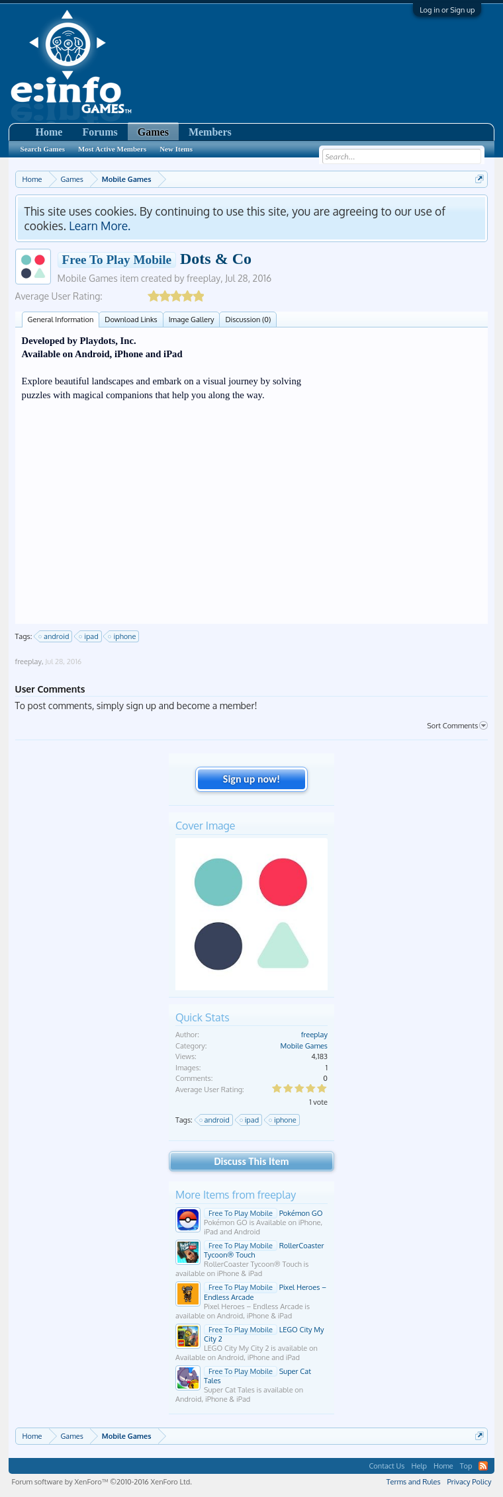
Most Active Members (112, 149)
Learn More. (99, 225)
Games (153, 132)
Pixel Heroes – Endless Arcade (265, 1292)
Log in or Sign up (447, 10)
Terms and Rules (414, 1481)
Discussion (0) (248, 319)
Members (210, 132)
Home (49, 132)
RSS (483, 1466)
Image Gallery (191, 319)
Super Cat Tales (257, 1376)
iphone (122, 636)
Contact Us (386, 1466)
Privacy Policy (469, 1481)
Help (418, 1466)
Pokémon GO (263, 1213)
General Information (61, 319)
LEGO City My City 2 (264, 1334)
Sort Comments (457, 725)
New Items (176, 149)
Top (466, 1466)
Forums (99, 132)
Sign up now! (251, 779)
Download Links (131, 319)
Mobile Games (88, 278)
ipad (89, 636)
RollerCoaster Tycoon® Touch (264, 1250)
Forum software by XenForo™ (102, 1481)
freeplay (203, 278)
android (54, 636)
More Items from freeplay (235, 1194)
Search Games (43, 149)
